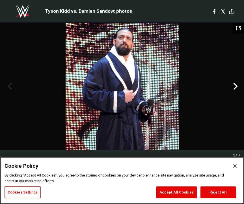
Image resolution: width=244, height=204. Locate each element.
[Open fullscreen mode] (238, 28)
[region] (122, 180)
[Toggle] (231, 11)
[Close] (235, 166)
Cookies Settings (23, 192)
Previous (9, 86)
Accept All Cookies (176, 192)
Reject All (218, 192)
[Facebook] (214, 11)
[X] (223, 11)
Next (235, 86)
